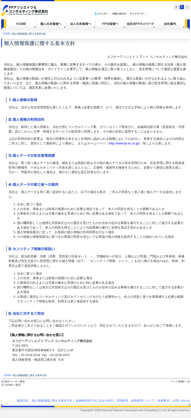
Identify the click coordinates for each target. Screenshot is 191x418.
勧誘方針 (23, 400)
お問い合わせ (181, 400)
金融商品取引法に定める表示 (94, 400)
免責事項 (163, 400)
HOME (6, 33)
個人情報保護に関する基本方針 (52, 400)
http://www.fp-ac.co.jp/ (124, 143)
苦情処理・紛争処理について (135, 400)
